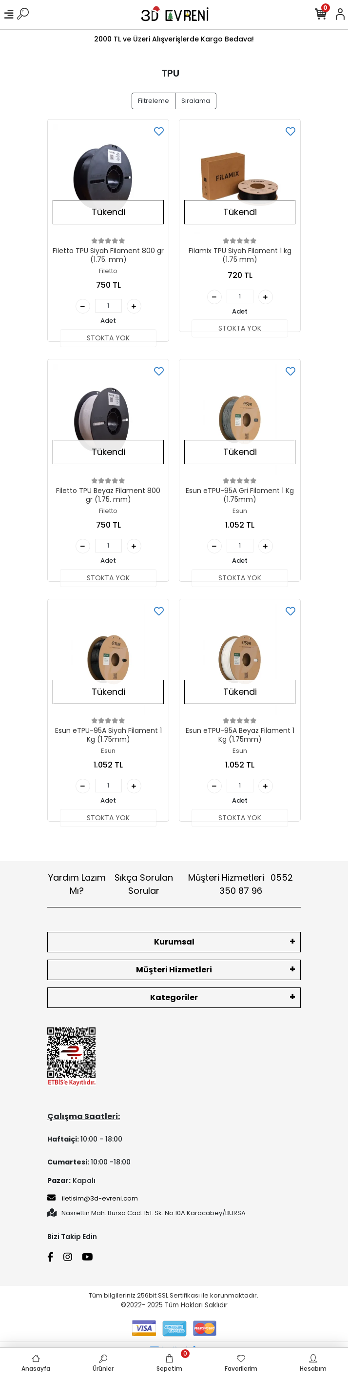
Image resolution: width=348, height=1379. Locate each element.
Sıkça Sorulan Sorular (144, 884)
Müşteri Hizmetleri (240, 884)
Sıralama (195, 100)
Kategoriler (174, 997)
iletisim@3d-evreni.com (92, 1198)
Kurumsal (174, 941)
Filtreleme (153, 100)
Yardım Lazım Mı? (77, 884)
